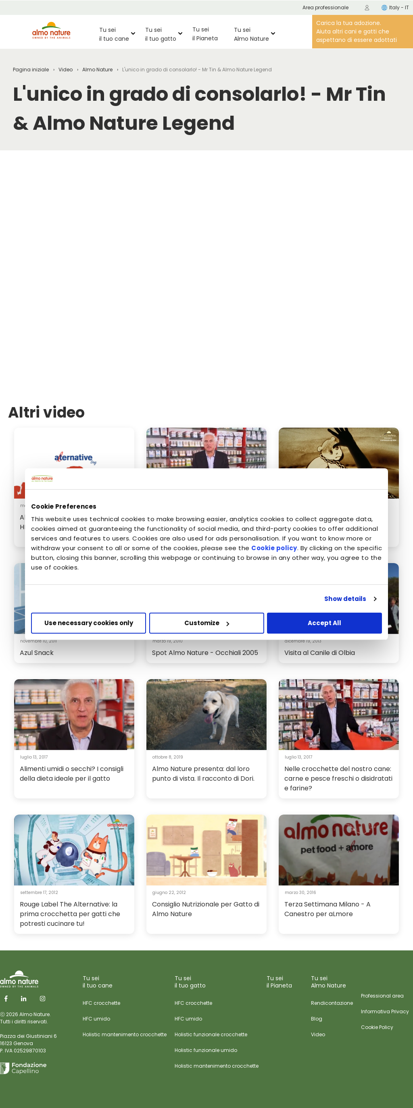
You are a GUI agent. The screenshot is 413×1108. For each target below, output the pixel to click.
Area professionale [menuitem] (325, 7)
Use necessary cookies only (88, 623)
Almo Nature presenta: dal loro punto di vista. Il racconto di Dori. (203, 773)
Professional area (382, 995)
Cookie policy (274, 548)
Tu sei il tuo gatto (160, 34)
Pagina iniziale (31, 69)
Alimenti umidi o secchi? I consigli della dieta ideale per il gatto (71, 773)
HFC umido (96, 1018)
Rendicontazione (332, 1003)
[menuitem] (367, 7)
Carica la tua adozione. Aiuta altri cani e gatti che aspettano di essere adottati (356, 31)
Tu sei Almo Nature (251, 34)
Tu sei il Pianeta (205, 33)
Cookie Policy (377, 1027)
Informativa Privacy (385, 1011)
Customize (206, 623)
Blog (316, 1018)
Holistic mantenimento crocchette (125, 1034)
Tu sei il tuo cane (114, 34)
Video (65, 69)
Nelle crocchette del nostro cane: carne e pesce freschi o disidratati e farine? (338, 778)
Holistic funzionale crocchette (211, 1034)
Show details (345, 599)
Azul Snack (37, 652)
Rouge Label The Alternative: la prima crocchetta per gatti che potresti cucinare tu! (70, 914)
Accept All (324, 623)
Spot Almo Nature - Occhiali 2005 (205, 652)
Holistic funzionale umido (206, 1050)
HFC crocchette (101, 1003)
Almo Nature (97, 69)
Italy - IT (395, 7)
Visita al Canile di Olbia (319, 652)
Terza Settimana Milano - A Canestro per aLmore (327, 909)
